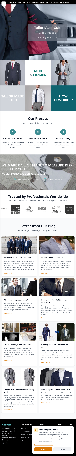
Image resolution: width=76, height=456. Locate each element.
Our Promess (25, 431)
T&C (22, 440)
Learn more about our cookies (43, 445)
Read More (8, 273)
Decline (62, 449)
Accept (43, 449)
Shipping (24, 428)
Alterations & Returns (28, 434)
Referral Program (27, 437)
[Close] (71, 428)
